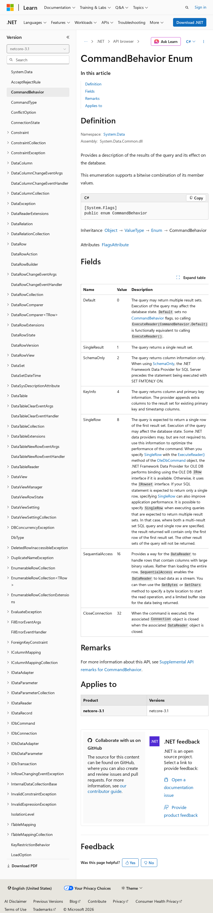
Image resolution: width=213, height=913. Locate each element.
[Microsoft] (10, 7)
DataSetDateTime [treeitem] (26, 375)
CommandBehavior (147, 318)
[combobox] (38, 48)
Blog (73, 901)
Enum (156, 230)
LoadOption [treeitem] (21, 854)
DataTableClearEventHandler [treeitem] (35, 416)
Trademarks (42, 909)
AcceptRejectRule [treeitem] (25, 82)
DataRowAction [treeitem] (24, 254)
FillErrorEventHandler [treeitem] (29, 632)
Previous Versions (48, 901)
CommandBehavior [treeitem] (27, 92)
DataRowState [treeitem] (23, 335)
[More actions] (204, 41)
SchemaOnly (163, 363)
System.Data (114, 134)
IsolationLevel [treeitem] (22, 814)
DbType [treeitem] (17, 537)
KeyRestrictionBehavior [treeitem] (30, 844)
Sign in (200, 7)
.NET (100, 41)
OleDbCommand (171, 460)
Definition (93, 84)
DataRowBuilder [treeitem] (24, 264)
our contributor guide (107, 788)
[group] (145, 460)
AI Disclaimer (15, 901)
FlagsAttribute (115, 244)
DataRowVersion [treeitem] (25, 345)
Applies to (93, 105)
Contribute (97, 901)
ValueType (134, 230)
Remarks (92, 98)
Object (111, 230)
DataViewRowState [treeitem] (27, 496)
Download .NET (189, 22)
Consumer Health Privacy (157, 901)
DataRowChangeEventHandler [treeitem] (36, 284)
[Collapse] (68, 37)
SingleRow (153, 454)
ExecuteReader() (191, 454)
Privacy (119, 901)
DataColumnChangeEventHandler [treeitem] (39, 183)
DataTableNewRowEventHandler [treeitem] (38, 456)
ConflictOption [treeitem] (23, 112)
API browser (123, 41)
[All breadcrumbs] (85, 41)
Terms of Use (15, 909)
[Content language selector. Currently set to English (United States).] (29, 888)
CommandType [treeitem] (24, 102)
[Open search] (186, 7)
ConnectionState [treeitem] (25, 122)
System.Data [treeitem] (21, 71)
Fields (90, 91)
